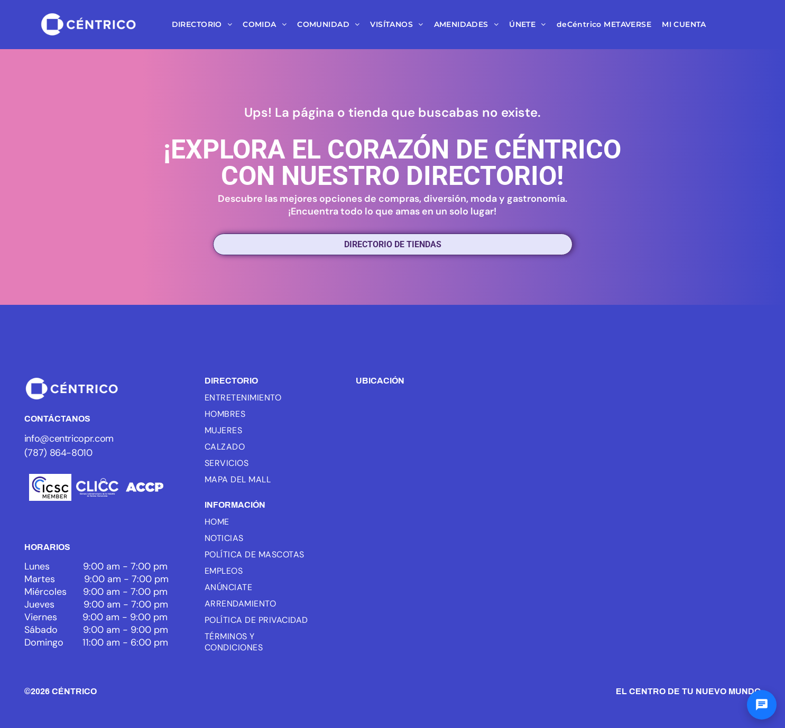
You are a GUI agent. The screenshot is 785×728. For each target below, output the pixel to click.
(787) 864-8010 (58, 452)
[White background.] (97, 487)
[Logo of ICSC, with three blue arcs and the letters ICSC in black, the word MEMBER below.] (50, 487)
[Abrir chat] (762, 705)
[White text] (144, 487)
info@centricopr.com (69, 438)
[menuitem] (202, 24)
